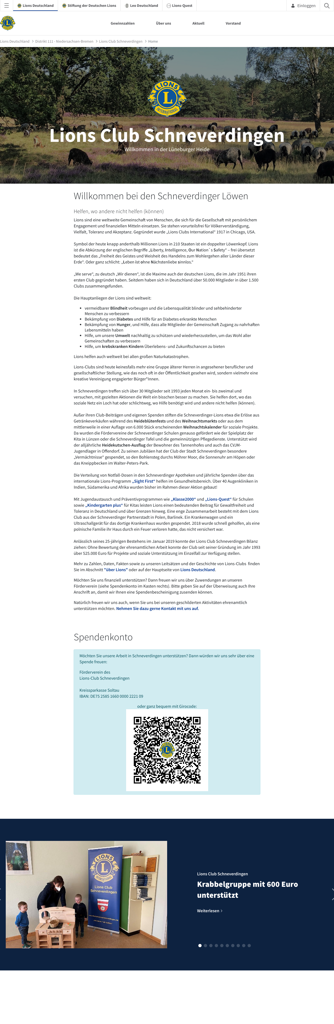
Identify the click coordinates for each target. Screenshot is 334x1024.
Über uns (163, 23)
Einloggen (303, 5)
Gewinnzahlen (123, 23)
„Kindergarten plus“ (104, 505)
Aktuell (198, 23)
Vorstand (233, 23)
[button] (200, 945)
